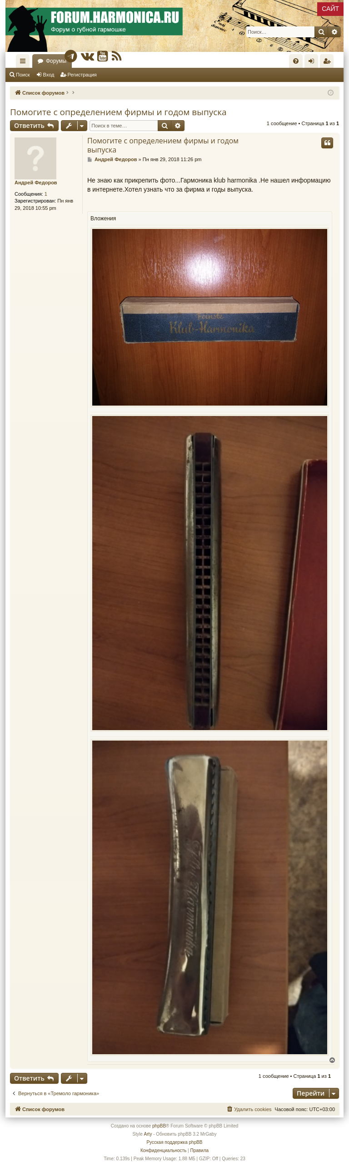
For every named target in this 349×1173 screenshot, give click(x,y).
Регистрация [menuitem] (329, 63)
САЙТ (330, 8)
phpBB (159, 1125)
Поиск (23, 74)
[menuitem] (296, 61)
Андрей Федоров (36, 182)
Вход (49, 74)
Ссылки (25, 63)
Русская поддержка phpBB (174, 1142)
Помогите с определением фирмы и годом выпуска (118, 112)
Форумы (56, 61)
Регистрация (82, 74)
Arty (148, 1134)
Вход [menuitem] (313, 63)
